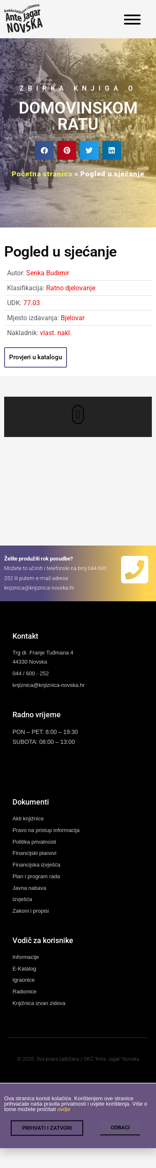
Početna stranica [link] (42, 174)
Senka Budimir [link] (47, 273)
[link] (23, 18)
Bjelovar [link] (72, 318)
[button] (44, 150)
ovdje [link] (63, 1112)
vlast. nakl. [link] (56, 333)
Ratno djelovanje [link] (70, 288)
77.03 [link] (31, 303)
